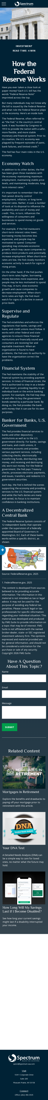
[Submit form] (9, 727)
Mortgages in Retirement (21, 792)
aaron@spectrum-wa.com (24, 1064)
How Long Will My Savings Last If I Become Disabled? (22, 909)
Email (5, 687)
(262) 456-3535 (27, 1095)
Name (5, 671)
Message (6, 703)
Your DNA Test (14, 848)
